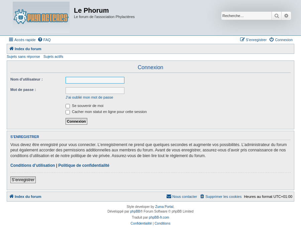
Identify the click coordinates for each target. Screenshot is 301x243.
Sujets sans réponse (23, 56)
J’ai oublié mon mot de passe (89, 97)
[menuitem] (44, 40)
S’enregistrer (23, 179)
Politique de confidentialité (83, 165)
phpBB (135, 211)
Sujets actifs (53, 56)
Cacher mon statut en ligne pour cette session (106, 112)
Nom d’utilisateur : (26, 79)
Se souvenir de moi (84, 106)
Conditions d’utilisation (32, 165)
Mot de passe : (23, 90)
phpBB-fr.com (159, 217)
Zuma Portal (164, 207)
